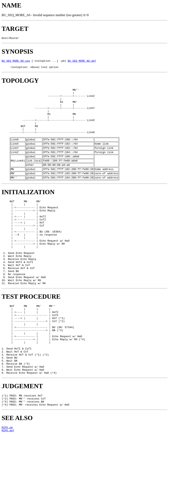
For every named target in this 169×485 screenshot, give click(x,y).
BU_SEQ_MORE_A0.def (82, 62)
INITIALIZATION (28, 209)
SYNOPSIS (17, 52)
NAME (11, 5)
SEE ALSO (17, 466)
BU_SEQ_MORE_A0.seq (16, 62)
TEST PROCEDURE (31, 329)
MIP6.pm (7, 477)
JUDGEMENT (22, 432)
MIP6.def (8, 480)
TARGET (15, 28)
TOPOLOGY (20, 82)
